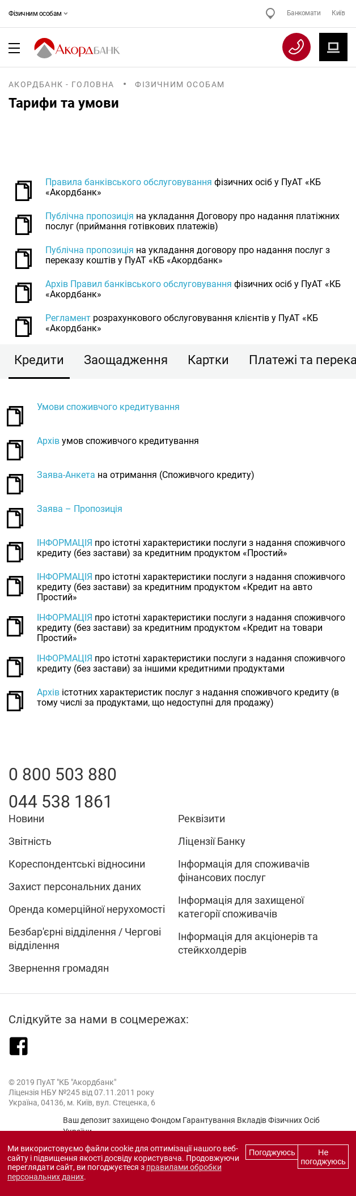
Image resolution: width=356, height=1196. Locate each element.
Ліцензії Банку (211, 841)
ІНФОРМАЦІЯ (64, 543)
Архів (48, 441)
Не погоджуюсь (323, 1157)
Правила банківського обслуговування (128, 182)
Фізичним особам (37, 14)
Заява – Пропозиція (79, 509)
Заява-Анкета (66, 475)
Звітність (30, 841)
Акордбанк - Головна (62, 84)
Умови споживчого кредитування (108, 407)
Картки (208, 360)
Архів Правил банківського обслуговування (138, 284)
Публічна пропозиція (89, 216)
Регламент (68, 318)
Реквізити (201, 819)
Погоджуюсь (272, 1152)
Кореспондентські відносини (77, 864)
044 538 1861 (61, 801)
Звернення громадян (59, 968)
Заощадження (126, 360)
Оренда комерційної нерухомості (87, 909)
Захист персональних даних (75, 886)
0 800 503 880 (63, 774)
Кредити (39, 360)
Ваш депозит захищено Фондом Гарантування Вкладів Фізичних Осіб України (191, 1126)
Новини (26, 819)
